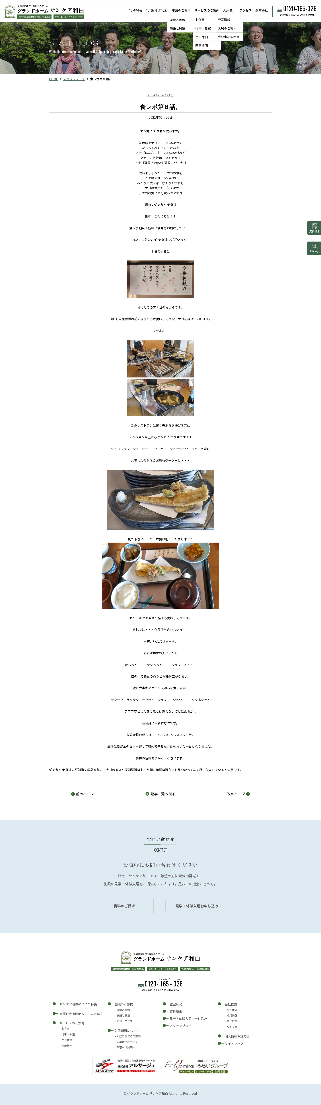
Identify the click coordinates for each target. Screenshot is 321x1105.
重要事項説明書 (229, 37)
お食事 (200, 19)
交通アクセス (124, 1021)
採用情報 (232, 1015)
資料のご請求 (124, 905)
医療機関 (201, 45)
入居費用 (229, 10)
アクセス (245, 10)
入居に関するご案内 (129, 1036)
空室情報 (224, 19)
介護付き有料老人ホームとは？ (81, 1013)
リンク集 (232, 1027)
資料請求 (176, 1011)
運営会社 (261, 10)
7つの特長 (135, 10)
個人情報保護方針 (237, 1036)
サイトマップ (234, 1043)
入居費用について (127, 1030)
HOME (53, 79)
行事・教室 (203, 28)
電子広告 (232, 1021)
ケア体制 (201, 37)
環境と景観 (177, 19)
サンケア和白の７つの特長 (78, 1004)
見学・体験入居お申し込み (196, 905)
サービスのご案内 (206, 10)
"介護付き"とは (157, 10)
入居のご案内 (227, 28)
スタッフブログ (74, 79)
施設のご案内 (181, 10)
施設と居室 (177, 28)
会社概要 (231, 1004)
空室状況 (176, 1004)
